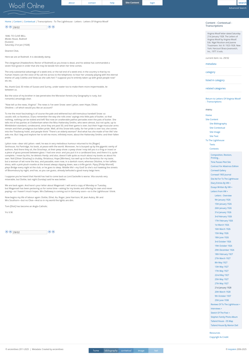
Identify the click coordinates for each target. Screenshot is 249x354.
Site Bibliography (218, 123)
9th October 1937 (223, 296)
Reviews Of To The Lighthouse (224, 304)
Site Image (215, 131)
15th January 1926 (223, 204)
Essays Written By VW (221, 187)
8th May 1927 (221, 262)
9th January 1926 (222, 199)
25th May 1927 (221, 279)
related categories (215, 88)
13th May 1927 (221, 266)
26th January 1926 (223, 208)
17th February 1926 (224, 220)
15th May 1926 (221, 233)
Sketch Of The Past (219, 312)
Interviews (215, 308)
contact (92, 2)
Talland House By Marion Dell (224, 325)
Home (8, 21)
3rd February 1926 (223, 216)
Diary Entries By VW (220, 183)
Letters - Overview (223, 195)
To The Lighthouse (215, 140)
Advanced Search (238, 7)
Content (18, 21)
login (152, 2)
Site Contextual (217, 127)
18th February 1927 (224, 254)
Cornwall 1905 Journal (221, 174)
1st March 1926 (222, 224)
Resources (215, 332)
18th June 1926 (222, 237)
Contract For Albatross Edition (224, 166)
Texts (212, 144)
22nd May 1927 (222, 275)
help (112, 2)
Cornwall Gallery (218, 170)
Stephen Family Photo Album (224, 317)
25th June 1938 (222, 300)
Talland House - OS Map (222, 321)
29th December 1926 (224, 250)
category (210, 72)
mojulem (232, 349)
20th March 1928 (222, 291)
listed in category (215, 80)
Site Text (214, 136)
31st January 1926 (223, 212)
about (72, 2)
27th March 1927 (222, 258)
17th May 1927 (221, 270)
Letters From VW (218, 191)
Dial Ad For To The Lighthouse (224, 178)
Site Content (212, 119)
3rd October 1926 (223, 241)
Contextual (29, 21)
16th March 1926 (222, 229)
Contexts (214, 148)
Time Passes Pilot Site (221, 162)
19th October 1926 (223, 245)
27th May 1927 (221, 283)
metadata (211, 64)
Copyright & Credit (219, 336)
